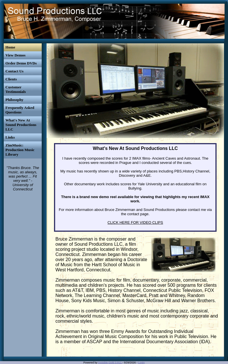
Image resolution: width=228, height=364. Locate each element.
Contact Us (14, 71)
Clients (11, 79)
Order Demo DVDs (21, 63)
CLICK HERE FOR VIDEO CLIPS (135, 222)
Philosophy (14, 99)
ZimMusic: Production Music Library (20, 149)
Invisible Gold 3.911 (110, 362)
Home (10, 47)
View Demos (15, 55)
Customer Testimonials (15, 89)
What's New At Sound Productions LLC (20, 124)
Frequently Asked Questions (19, 109)
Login (141, 362)
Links (10, 137)
